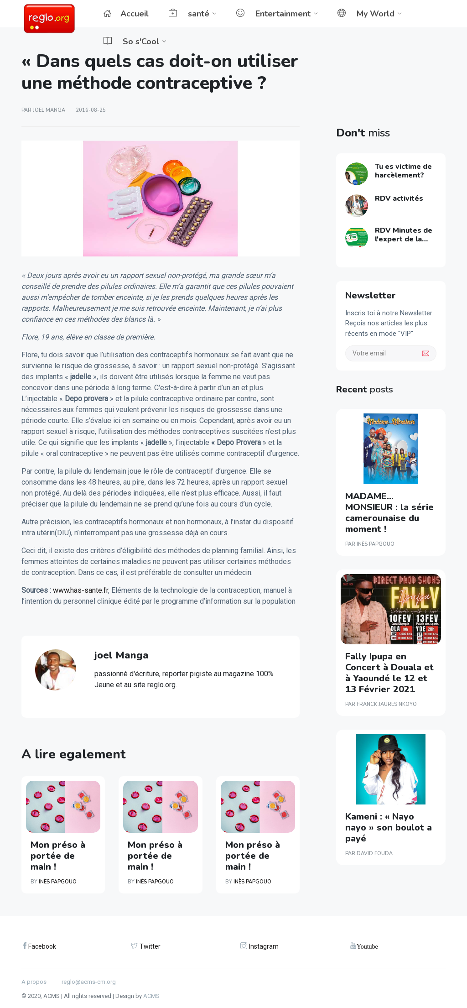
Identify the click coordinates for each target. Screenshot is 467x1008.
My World (365, 13)
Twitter (150, 946)
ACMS (151, 995)
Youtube (367, 946)
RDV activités (399, 198)
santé (189, 13)
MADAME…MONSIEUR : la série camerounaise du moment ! (389, 512)
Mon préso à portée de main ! (58, 856)
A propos (34, 981)
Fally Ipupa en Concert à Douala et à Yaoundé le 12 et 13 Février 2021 (389, 672)
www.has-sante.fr (80, 590)
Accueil (126, 13)
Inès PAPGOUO (58, 881)
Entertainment (273, 13)
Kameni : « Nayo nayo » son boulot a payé (388, 827)
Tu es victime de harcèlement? (403, 171)
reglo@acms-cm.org (89, 981)
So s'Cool (131, 41)
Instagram (264, 946)
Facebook (42, 946)
